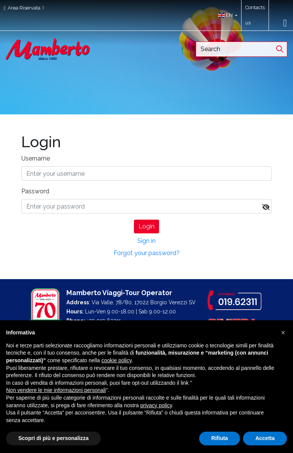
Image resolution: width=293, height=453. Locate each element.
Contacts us (255, 15)
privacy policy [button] (156, 405)
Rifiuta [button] (219, 438)
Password (35, 191)
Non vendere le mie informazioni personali (56, 390)
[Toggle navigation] (285, 23)
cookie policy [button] (116, 360)
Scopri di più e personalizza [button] (53, 438)
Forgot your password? (147, 253)
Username (35, 158)
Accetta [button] (265, 438)
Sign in (146, 240)
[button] (226, 15)
